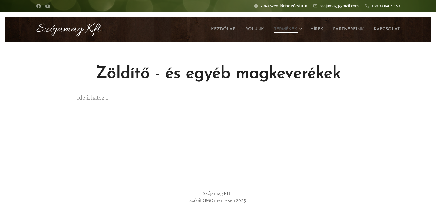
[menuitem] (208, 29)
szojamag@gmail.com (339, 5)
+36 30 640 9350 (386, 5)
